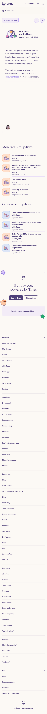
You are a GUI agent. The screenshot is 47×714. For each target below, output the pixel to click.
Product (5, 432)
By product (6, 403)
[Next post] (42, 20)
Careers (5, 580)
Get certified (7, 554)
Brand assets (7, 602)
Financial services (9, 460)
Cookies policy (8, 614)
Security (5, 409)
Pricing (5, 389)
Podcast (5, 525)
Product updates (9, 682)
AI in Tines (6, 366)
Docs (4, 543)
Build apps (6, 372)
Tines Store (7, 585)
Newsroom (6, 597)
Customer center (9, 514)
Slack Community (9, 645)
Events (5, 520)
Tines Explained (8, 508)
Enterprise (6, 454)
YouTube (6, 662)
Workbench (7, 360)
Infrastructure (7, 420)
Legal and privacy (9, 608)
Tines (18, 708)
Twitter (5, 656)
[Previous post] (36, 20)
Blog (4, 480)
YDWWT (5, 560)
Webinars (6, 531)
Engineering (7, 426)
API (3, 548)
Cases (4, 355)
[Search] (38, 4)
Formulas (5, 377)
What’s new (7, 383)
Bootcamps (6, 537)
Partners (5, 437)
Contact (5, 591)
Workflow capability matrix (12, 491)
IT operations (7, 414)
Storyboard (6, 349)
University (6, 503)
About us (5, 574)
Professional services (10, 443)
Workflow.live (8, 631)
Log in (33, 311)
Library (5, 497)
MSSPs (5, 466)
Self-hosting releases (11, 693)
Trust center (7, 625)
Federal (5, 449)
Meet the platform (9, 343)
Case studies (7, 486)
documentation (12, 77)
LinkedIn (6, 651)
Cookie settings (27, 708)
